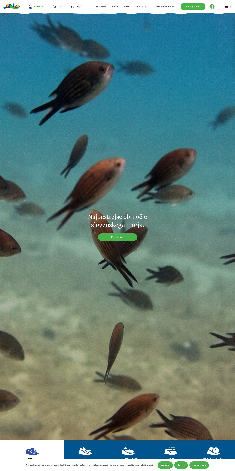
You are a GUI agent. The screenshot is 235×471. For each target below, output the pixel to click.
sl (228, 6)
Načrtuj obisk (121, 6)
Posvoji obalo (193, 6)
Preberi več (117, 236)
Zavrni (181, 465)
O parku (101, 6)
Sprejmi (165, 465)
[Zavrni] (231, 465)
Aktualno (142, 6)
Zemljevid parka (164, 6)
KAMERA (39, 6)
